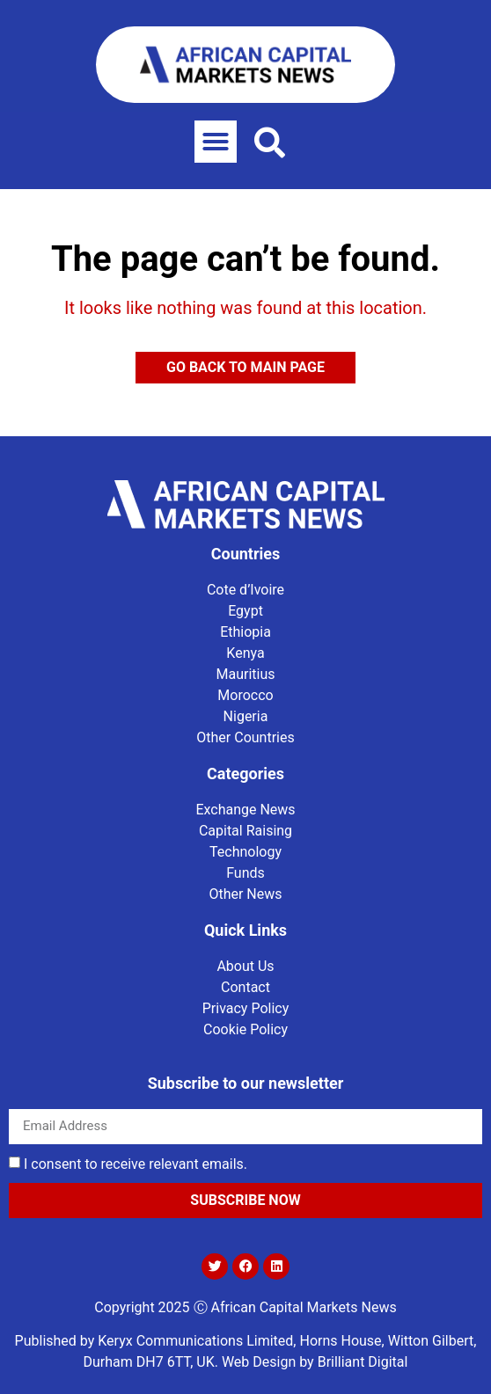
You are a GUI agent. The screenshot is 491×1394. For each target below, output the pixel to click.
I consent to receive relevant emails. (135, 1163)
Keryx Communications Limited (195, 1340)
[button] (215, 141)
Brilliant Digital (363, 1362)
